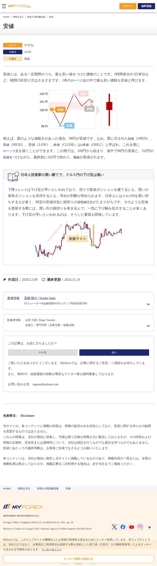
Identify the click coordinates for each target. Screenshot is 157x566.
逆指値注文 (93, 202)
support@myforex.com (47, 391)
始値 (131, 138)
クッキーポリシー (52, 549)
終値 (77, 145)
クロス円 (133, 196)
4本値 (106, 145)
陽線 (96, 157)
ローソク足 (79, 80)
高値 (27, 58)
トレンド (22, 190)
